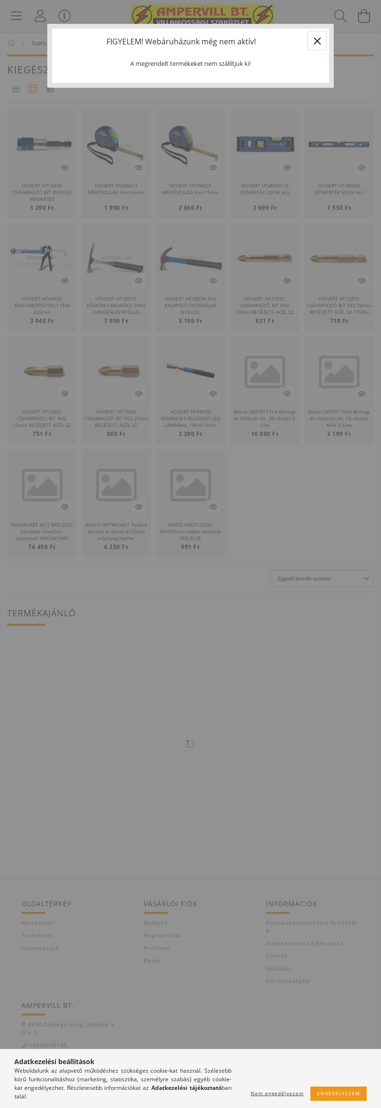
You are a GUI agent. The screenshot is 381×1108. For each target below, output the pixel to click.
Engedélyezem (338, 1093)
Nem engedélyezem (277, 1093)
